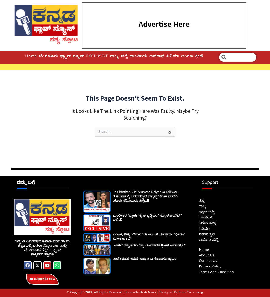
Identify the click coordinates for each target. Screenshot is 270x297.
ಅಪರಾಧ (157, 56)
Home (31, 56)
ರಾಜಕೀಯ (139, 56)
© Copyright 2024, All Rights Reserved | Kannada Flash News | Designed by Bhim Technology (135, 293)
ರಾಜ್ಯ (114, 56)
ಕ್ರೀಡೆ (199, 56)
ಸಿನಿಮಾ (172, 56)
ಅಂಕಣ (187, 56)
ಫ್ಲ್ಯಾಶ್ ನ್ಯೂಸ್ (72, 56)
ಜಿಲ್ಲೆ (124, 56)
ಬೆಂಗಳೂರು (48, 56)
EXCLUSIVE (97, 56)
